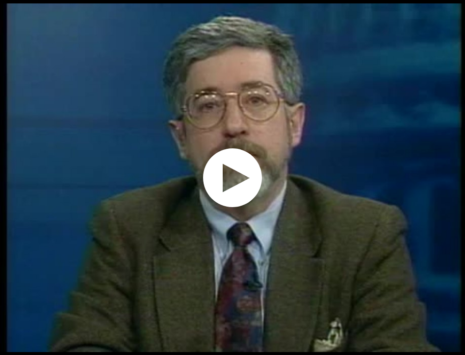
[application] (232, 177)
